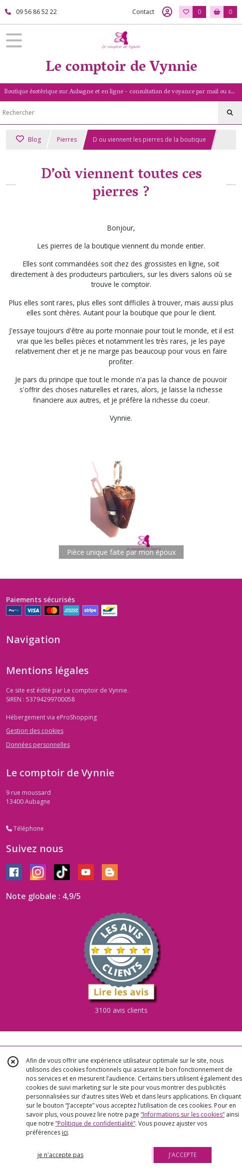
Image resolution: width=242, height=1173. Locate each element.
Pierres (67, 139)
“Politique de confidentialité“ (95, 1123)
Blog (28, 139)
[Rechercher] (230, 112)
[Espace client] (167, 12)
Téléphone (25, 828)
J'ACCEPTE (183, 1155)
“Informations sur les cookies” (183, 1114)
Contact (143, 11)
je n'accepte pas (60, 1155)
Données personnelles (38, 744)
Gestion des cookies (34, 730)
